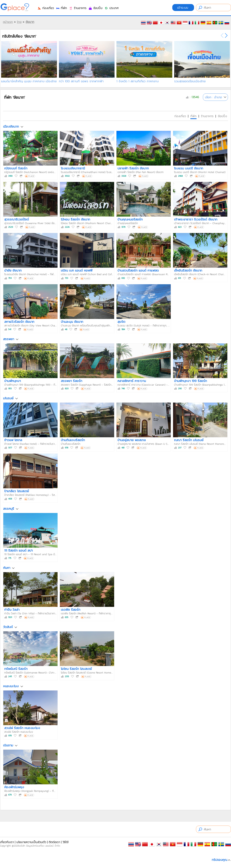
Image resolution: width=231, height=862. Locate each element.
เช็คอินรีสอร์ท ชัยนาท (188, 270)
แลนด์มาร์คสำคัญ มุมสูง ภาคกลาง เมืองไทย (29, 81)
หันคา (6, 567)
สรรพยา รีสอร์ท (71, 380)
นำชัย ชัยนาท (13, 270)
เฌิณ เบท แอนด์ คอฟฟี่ (76, 270)
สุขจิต (121, 321)
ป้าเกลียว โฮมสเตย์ (16, 491)
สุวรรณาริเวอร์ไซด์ (16, 219)
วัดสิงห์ (8, 626)
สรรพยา (8, 338)
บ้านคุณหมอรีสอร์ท (130, 219)
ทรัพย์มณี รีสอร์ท (16, 668)
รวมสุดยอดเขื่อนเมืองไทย (190, 81)
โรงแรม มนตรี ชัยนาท (188, 168)
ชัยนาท (30, 21)
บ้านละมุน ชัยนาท (72, 321)
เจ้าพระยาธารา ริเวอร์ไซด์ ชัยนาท (195, 219)
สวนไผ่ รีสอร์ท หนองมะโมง (22, 727)
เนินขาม (8, 745)
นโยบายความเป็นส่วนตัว (31, 842)
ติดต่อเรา (54, 842)
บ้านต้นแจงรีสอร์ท (73, 439)
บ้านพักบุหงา (12, 380)
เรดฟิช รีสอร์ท (70, 609)
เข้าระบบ (183, 7)
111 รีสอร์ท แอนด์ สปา (18, 550)
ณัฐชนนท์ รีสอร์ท (15, 168)
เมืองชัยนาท (11, 126)
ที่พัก (61, 8)
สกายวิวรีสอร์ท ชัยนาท (19, 321)
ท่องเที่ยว (45, 8)
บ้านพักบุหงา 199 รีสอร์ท (190, 380)
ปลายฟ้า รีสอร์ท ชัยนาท (133, 168)
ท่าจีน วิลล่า (11, 609)
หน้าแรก (8, 21)
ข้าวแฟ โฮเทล (13, 439)
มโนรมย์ (8, 398)
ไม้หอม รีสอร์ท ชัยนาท (75, 219)
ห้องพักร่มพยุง (14, 787)
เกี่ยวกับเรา (7, 842)
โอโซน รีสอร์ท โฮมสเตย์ (76, 668)
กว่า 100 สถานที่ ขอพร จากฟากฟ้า (81, 81)
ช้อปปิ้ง (95, 8)
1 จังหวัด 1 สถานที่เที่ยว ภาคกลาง (137, 81)
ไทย (19, 21)
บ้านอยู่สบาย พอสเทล (131, 439)
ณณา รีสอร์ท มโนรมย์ (188, 439)
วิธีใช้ (66, 842)
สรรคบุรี (8, 508)
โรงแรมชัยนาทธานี (73, 168)
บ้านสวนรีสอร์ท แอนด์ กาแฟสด (138, 270)
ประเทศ (111, 8)
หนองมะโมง (11, 686)
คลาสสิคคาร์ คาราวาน (131, 380)
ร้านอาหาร (77, 8)
